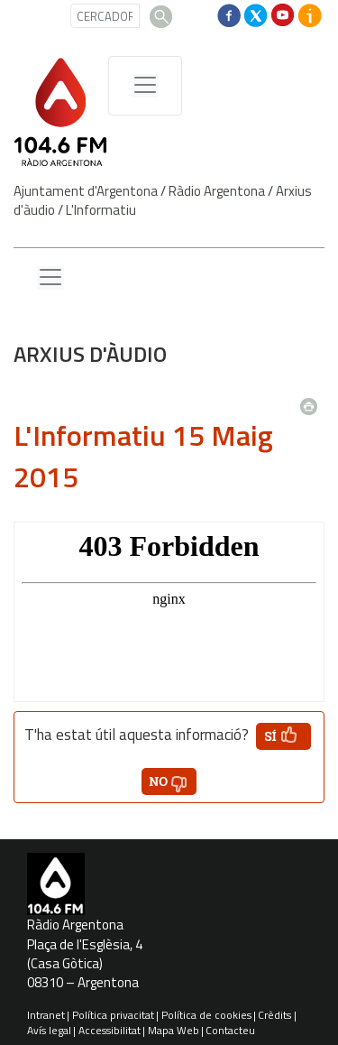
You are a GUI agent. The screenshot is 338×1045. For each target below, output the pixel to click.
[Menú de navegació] (145, 86)
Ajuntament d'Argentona (86, 190)
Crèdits (274, 1014)
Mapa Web (173, 1030)
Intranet (46, 1014)
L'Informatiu (101, 209)
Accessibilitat (109, 1030)
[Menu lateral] (50, 278)
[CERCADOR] (105, 16)
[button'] (283, 736)
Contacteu (230, 1030)
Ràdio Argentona (217, 190)
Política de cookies (206, 1014)
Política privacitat (113, 1014)
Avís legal (49, 1030)
